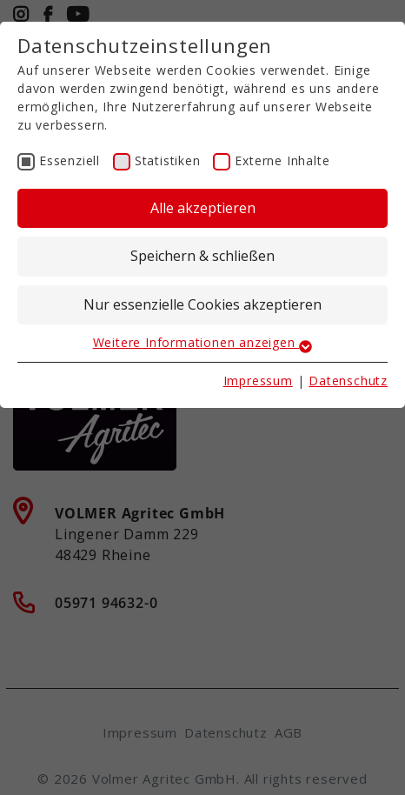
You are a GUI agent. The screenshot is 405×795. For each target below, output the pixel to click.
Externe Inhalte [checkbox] (282, 160)
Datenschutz (348, 380)
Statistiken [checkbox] (168, 160)
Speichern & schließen (202, 255)
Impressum (258, 380)
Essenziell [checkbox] (69, 160)
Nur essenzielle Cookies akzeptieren (202, 304)
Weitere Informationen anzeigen (203, 342)
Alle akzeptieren (203, 207)
